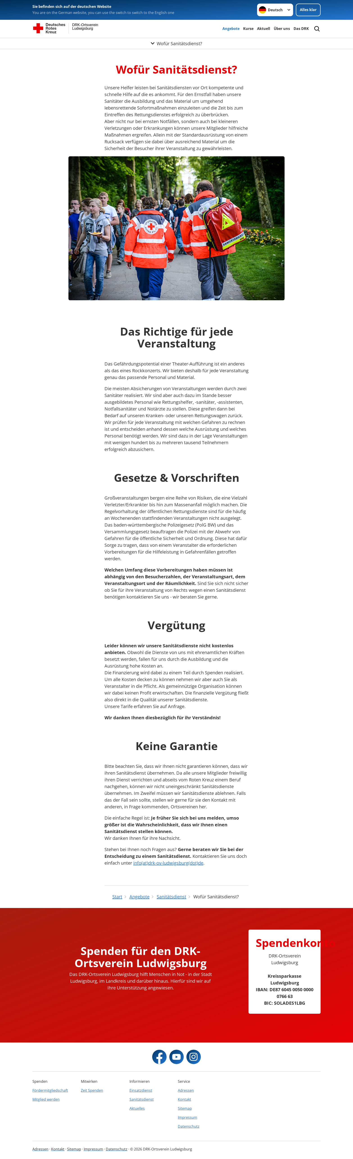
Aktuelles (137, 1108)
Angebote (231, 28)
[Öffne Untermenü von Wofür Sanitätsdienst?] (176, 43)
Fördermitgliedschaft (50, 1090)
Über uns (282, 28)
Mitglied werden (46, 1099)
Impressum (187, 1117)
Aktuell (263, 28)
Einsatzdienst (140, 1090)
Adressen (186, 1090)
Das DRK (301, 28)
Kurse (248, 28)
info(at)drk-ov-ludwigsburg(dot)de (168, 863)
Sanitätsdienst (141, 1099)
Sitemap (185, 1108)
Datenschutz (188, 1126)
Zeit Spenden (92, 1090)
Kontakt (184, 1099)
